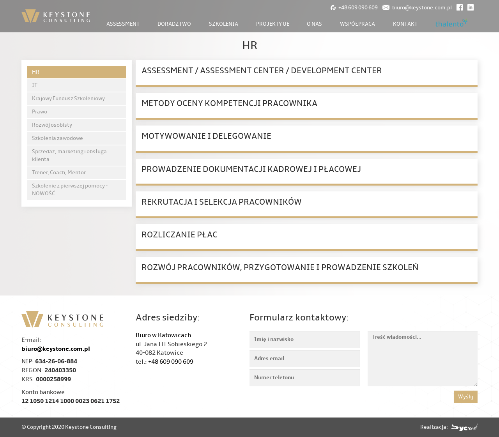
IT (34, 85)
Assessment (123, 24)
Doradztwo (174, 24)
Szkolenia (223, 24)
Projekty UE (272, 24)
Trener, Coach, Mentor (59, 172)
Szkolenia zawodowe (57, 138)
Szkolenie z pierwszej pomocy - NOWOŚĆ (70, 189)
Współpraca (357, 24)
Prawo (39, 111)
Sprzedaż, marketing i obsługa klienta (69, 155)
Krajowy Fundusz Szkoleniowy (68, 98)
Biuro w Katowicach (163, 335)
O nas (314, 24)
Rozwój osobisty (52, 125)
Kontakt (405, 24)
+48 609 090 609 (170, 362)
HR (35, 72)
